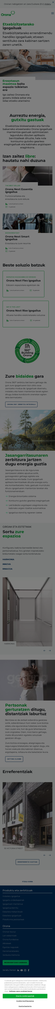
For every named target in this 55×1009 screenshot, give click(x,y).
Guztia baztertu (25, 1006)
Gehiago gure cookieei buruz (20, 991)
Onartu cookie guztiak (25, 996)
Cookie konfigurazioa (25, 1001)
